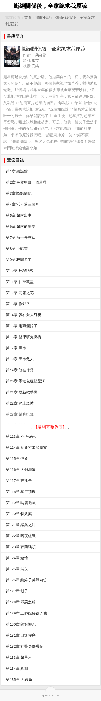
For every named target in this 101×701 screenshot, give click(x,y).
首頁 (28, 18)
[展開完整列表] (50, 427)
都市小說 (42, 18)
